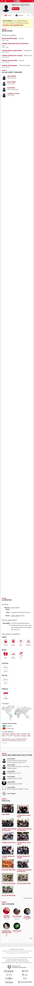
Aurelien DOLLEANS (27, 917)
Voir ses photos (27, 898)
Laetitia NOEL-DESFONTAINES (6, 932)
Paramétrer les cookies (22, 961)
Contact (15, 957)
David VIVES (11, 88)
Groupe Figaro (14, 962)
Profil (9, 15)
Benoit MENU (11, 82)
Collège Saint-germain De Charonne (15, 43)
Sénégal (23, 735)
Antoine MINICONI (7, 916)
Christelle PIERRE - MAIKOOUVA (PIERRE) (14, 740)
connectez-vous (21, 23)
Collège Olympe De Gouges (12, 55)
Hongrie (23, 734)
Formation (29, 957)
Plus (31, 938)
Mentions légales (6, 962)
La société (9, 959)
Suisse (29, 735)
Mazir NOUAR (17, 931)
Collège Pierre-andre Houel (12, 50)
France (18, 734)
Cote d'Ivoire (5, 734)
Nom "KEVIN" (11, 793)
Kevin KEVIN (5, 739)
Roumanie (17, 735)
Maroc (4, 735)
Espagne (13, 734)
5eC (24, 740)
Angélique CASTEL (13, 93)
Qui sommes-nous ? (7, 957)
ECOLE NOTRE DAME (9, 38)
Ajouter (16, 8)
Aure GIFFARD (16, 916)
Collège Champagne (9, 65)
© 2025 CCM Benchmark (25, 962)
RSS (19, 957)
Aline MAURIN (11, 76)
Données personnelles (11, 961)
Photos (20, 15)
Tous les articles (16, 959)
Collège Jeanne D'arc (9, 60)
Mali (28, 734)
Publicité (23, 957)
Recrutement (24, 959)
